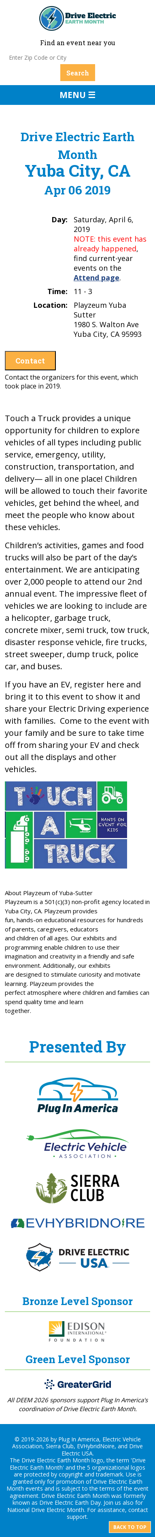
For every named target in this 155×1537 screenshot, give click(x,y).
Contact (30, 360)
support (77, 1516)
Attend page (96, 277)
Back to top (130, 1527)
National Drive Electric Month (45, 1510)
